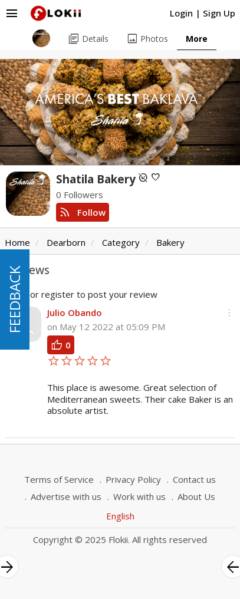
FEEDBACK (14, 299)
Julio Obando (74, 312)
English (120, 516)
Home (17, 242)
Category (121, 242)
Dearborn (66, 242)
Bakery (170, 242)
